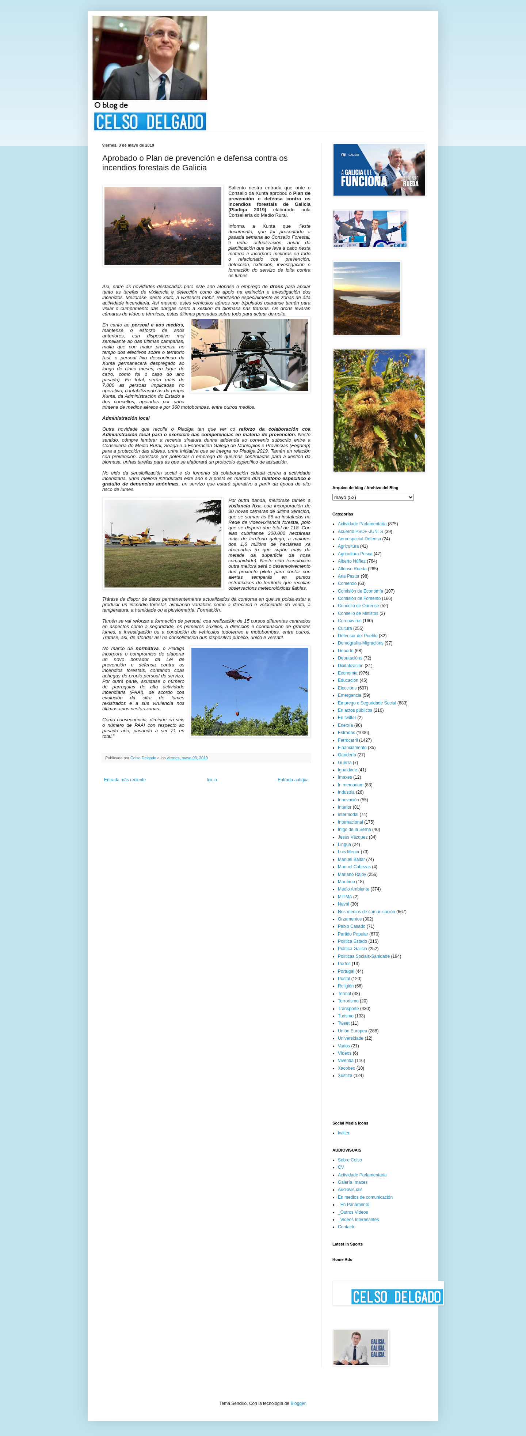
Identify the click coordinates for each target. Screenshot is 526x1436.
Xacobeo (346, 1068)
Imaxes (345, 777)
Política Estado (352, 941)
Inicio (212, 779)
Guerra (344, 762)
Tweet (344, 1023)
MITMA (345, 896)
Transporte (348, 1008)
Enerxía (345, 725)
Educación (348, 680)
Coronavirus (350, 620)
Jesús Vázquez (352, 837)
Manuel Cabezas (354, 866)
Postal (344, 978)
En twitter (347, 717)
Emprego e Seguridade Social (367, 703)
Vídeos (344, 1053)
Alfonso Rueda (352, 568)
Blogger (297, 1403)
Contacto (346, 1226)
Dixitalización (350, 665)
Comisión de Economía (360, 591)
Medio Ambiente (353, 889)
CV (341, 1167)
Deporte (346, 650)
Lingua (344, 844)
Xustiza (345, 1075)
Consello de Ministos (358, 613)
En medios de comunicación (365, 1197)
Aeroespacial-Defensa (359, 538)
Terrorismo (348, 1001)
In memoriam (350, 784)
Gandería (347, 754)
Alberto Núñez (352, 561)
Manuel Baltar (351, 859)
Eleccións (347, 688)
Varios (344, 1045)
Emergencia (349, 695)
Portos (344, 963)
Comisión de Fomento (359, 598)
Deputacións (350, 658)
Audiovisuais (350, 1189)
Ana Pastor (348, 576)
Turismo (346, 1016)
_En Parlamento (353, 1204)
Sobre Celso (350, 1160)
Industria (346, 792)
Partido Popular (353, 934)
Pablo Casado (351, 926)
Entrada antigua (293, 779)
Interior (344, 807)
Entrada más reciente (125, 779)
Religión (346, 986)
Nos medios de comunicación (366, 911)
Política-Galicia (352, 948)
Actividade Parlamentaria (362, 523)
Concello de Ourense (358, 605)
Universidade (350, 1038)
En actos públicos (355, 710)
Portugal (346, 971)
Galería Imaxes (352, 1182)
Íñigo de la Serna (354, 829)
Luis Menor (348, 851)
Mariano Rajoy (352, 874)
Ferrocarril (348, 740)
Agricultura (348, 546)
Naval (343, 904)
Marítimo (346, 881)
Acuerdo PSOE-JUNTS (360, 531)
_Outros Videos (353, 1212)
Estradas (346, 732)
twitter (344, 1132)
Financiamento (352, 747)
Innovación (348, 799)
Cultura (345, 628)
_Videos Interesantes (358, 1219)
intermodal (348, 814)
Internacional (350, 822)
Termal (344, 993)
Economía (348, 673)
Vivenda (346, 1060)
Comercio (347, 583)
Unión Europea (352, 1030)
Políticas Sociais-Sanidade (364, 956)
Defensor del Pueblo (358, 635)
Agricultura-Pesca (355, 553)
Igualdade (347, 769)
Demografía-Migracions (361, 643)
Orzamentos (350, 919)
